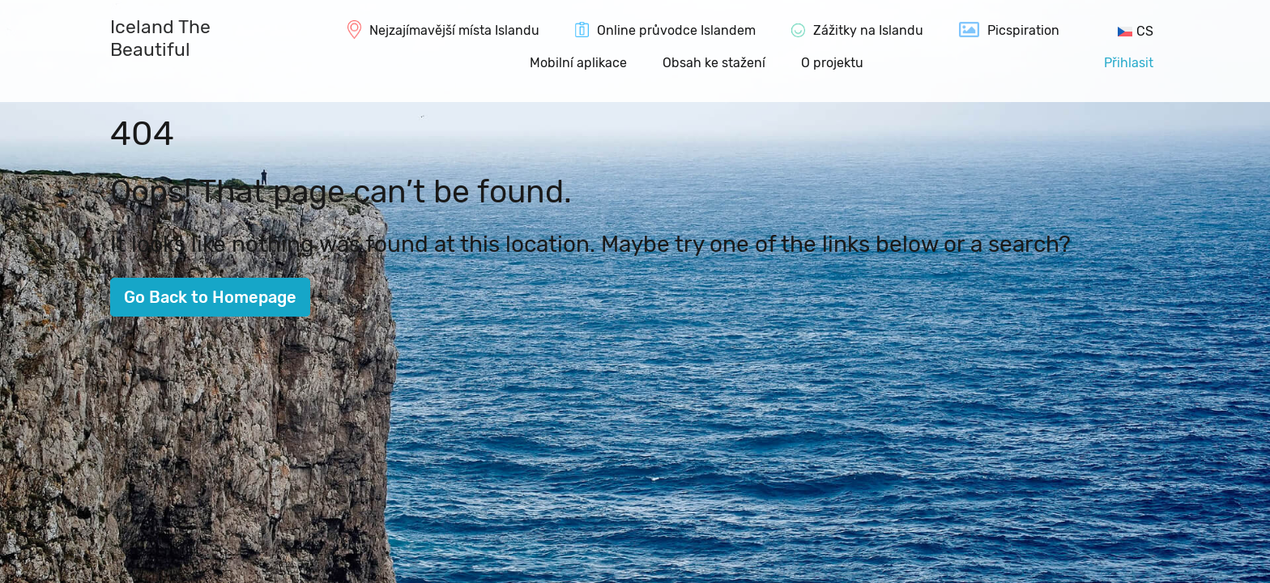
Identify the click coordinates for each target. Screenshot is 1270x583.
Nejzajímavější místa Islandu (454, 30)
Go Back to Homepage (210, 297)
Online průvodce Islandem (676, 30)
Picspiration (1023, 30)
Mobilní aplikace (578, 62)
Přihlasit (1128, 62)
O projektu (832, 62)
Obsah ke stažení (714, 62)
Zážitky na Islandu (868, 30)
